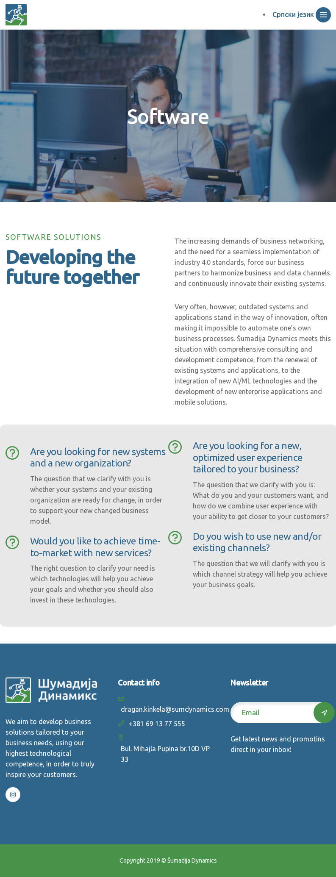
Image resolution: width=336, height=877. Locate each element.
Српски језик (293, 14)
